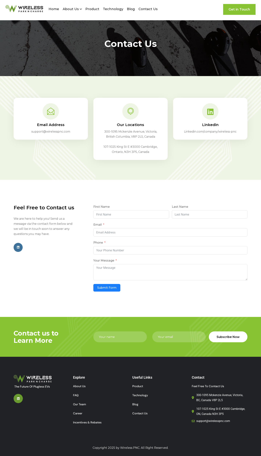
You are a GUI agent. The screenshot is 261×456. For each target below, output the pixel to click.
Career (77, 413)
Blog (131, 9)
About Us (71, 9)
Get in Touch (239, 9)
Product (92, 9)
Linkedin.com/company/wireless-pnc (210, 131)
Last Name (180, 206)
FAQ (75, 395)
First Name (101, 206)
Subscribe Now (228, 337)
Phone (98, 242)
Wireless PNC (130, 447)
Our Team (79, 404)
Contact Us (148, 9)
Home (54, 9)
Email (97, 224)
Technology (113, 9)
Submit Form (107, 287)
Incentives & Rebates (87, 422)
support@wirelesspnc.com (50, 131)
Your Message (103, 260)
